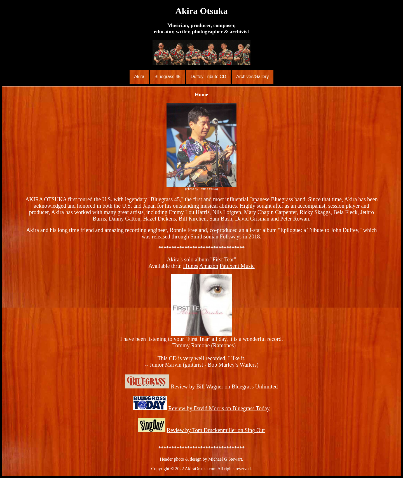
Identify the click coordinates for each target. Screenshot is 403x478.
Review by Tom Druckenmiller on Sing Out (216, 430)
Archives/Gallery (252, 76)
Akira (139, 76)
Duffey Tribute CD (208, 76)
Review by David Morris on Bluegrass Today (219, 408)
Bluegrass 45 (167, 76)
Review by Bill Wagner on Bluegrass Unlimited (224, 386)
